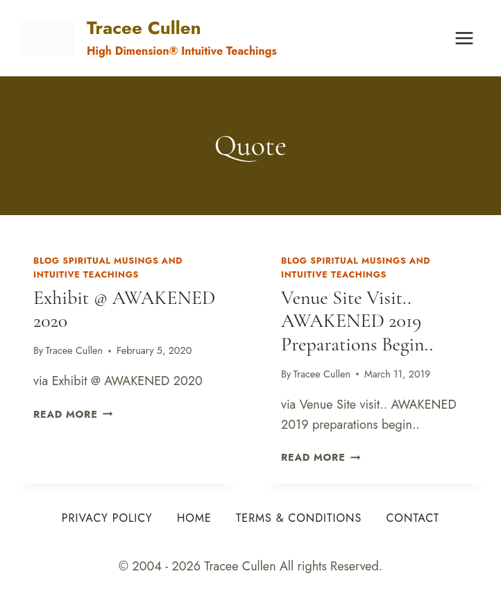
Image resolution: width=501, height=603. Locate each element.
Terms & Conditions (299, 518)
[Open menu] (464, 38)
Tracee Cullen (74, 350)
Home (194, 518)
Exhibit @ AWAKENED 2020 (124, 309)
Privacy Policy (107, 518)
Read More (72, 414)
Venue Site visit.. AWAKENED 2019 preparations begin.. (357, 321)
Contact (412, 518)
